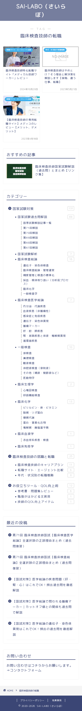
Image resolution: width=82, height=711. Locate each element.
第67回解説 (30, 247)
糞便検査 (29, 358)
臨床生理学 (46, 384)
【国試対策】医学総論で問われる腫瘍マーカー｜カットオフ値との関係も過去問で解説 (42, 606)
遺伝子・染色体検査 (36, 265)
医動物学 (29, 378)
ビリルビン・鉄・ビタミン (40, 407)
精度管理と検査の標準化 (38, 275)
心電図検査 (30, 390)
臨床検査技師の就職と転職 (43, 456)
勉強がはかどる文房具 (46, 496)
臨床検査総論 (46, 259)
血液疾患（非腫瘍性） (37, 311)
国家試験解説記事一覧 (37, 223)
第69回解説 (30, 237)
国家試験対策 (43, 208)
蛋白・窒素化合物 (34, 422)
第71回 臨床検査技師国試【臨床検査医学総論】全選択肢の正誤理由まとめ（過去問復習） (43, 540)
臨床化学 (29, 289)
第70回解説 (30, 233)
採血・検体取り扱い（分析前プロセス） (46, 282)
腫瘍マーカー (31, 326)
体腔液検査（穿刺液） (37, 368)
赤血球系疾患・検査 (36, 440)
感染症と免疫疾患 (34, 316)
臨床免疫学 (46, 446)
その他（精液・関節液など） (41, 373)
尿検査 (27, 353)
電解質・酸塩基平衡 (36, 427)
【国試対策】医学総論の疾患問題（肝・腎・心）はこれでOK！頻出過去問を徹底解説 (43, 584)
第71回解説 (30, 228)
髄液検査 (29, 363)
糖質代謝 (29, 417)
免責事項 (57, 700)
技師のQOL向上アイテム (46, 502)
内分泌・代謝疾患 (34, 306)
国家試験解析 (46, 254)
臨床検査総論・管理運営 (38, 270)
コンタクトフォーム (26, 670)
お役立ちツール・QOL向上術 (43, 485)
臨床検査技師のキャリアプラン (46, 465)
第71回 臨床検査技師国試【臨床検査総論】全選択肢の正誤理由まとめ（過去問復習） (42, 562)
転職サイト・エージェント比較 (46, 470)
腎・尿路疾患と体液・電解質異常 (44, 336)
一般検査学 (30, 293)
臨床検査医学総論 (46, 300)
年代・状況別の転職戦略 (46, 475)
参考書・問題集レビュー (46, 491)
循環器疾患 (30, 341)
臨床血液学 (46, 434)
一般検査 (46, 347)
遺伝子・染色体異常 (36, 321)
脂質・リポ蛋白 (33, 412)
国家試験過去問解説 (46, 217)
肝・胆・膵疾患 (33, 331)
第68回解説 (30, 242)
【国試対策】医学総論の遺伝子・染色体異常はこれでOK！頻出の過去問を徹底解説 (43, 629)
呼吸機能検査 (31, 395)
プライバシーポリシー (32, 700)
